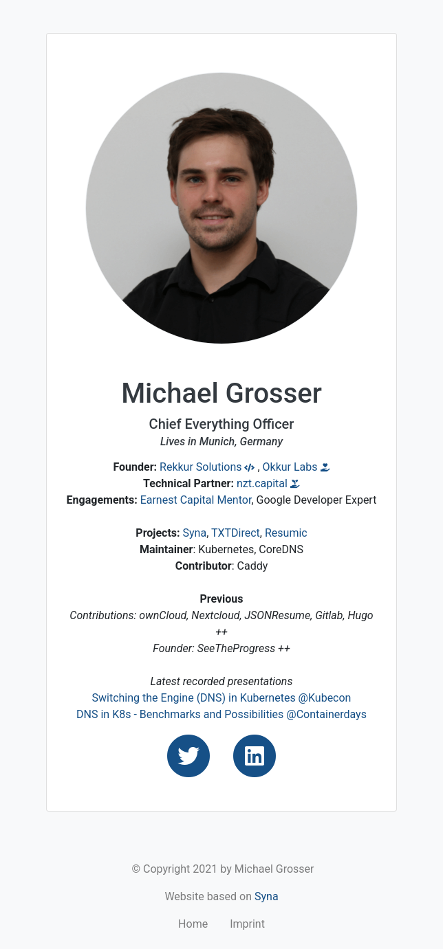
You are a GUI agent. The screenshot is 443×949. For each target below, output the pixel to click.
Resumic (286, 532)
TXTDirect (235, 532)
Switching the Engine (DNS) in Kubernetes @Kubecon (222, 697)
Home (193, 923)
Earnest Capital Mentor (196, 499)
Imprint (247, 923)
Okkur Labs (296, 466)
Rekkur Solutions (207, 466)
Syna (195, 532)
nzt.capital (268, 483)
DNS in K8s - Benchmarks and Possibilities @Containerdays (221, 714)
